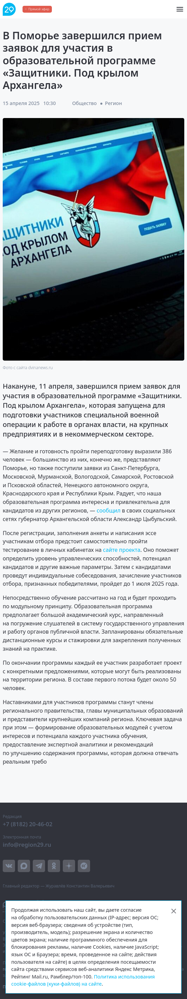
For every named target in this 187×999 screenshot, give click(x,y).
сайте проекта (122, 550)
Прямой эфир (38, 9)
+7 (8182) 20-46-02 (28, 824)
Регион (113, 103)
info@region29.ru (27, 844)
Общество (84, 103)
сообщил (108, 510)
